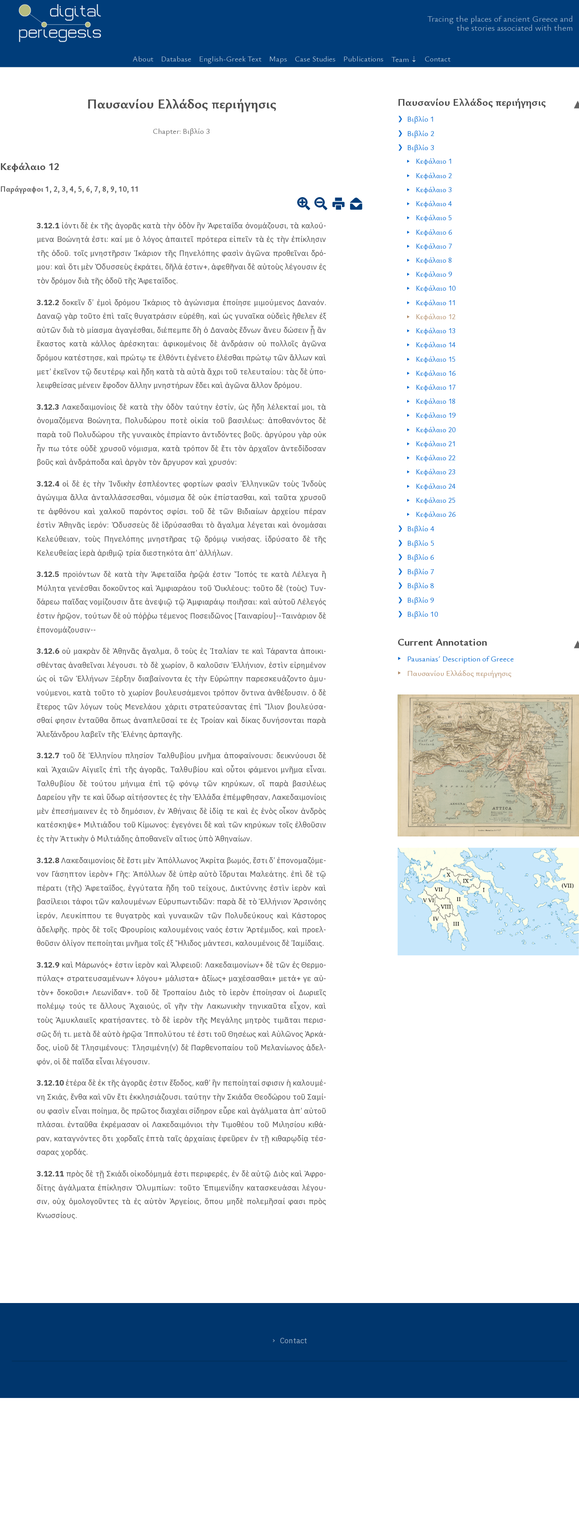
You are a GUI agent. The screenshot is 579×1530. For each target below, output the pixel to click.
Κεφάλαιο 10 (436, 288)
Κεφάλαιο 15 (436, 359)
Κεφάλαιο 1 (434, 161)
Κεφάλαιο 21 (436, 444)
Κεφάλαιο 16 (436, 373)
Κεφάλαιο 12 (436, 316)
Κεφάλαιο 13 (436, 330)
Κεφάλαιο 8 (434, 260)
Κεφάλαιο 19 (436, 415)
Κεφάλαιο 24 (436, 486)
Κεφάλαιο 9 (434, 274)
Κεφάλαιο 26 (436, 514)
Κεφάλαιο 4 (434, 203)
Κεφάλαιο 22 (436, 458)
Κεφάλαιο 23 (436, 472)
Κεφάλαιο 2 (434, 175)
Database (176, 58)
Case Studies (315, 58)
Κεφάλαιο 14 (436, 344)
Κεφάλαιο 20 (436, 429)
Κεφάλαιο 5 (434, 217)
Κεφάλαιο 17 (436, 387)
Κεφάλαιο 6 (434, 232)
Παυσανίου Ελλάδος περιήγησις (459, 673)
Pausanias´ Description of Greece (460, 658)
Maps (278, 58)
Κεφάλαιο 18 (436, 401)
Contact (438, 58)
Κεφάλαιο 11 (436, 302)
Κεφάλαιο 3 (434, 189)
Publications (363, 58)
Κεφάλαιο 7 (434, 246)
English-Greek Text (230, 58)
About (143, 58)
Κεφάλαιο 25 (436, 500)
